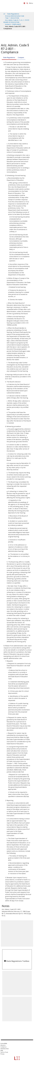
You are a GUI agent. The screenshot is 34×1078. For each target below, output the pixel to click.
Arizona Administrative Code (14, 16)
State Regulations (13, 14)
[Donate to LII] (24, 3)
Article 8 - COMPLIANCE (13, 24)
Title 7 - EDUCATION (12, 18)
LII (4, 14)
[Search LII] (27, 3)
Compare (21, 57)
